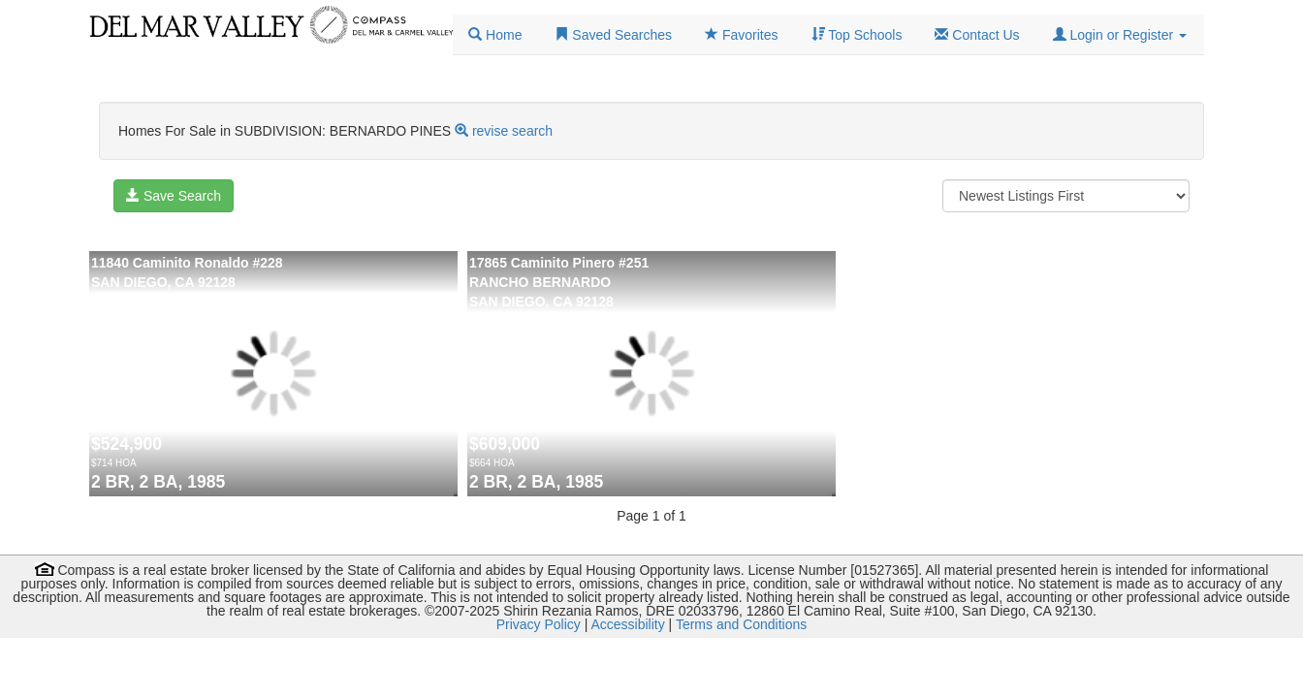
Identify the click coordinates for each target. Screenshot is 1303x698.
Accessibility (627, 624)
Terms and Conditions (741, 624)
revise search (512, 131)
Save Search (173, 196)
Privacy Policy (538, 624)
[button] (1119, 35)
